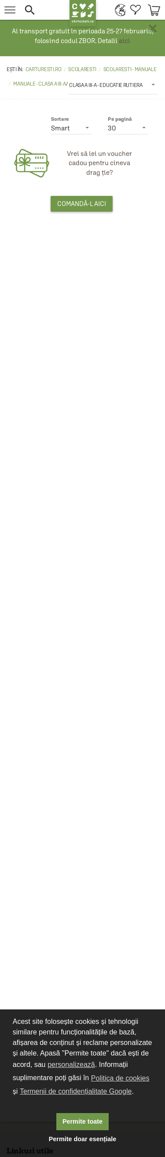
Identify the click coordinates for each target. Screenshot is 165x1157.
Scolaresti (82, 69)
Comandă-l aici (81, 203)
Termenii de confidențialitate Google (76, 1091)
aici (124, 40)
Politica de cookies (120, 1078)
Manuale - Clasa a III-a (39, 84)
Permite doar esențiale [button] (83, 1139)
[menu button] (10, 10)
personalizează (71, 1064)
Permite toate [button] (82, 1121)
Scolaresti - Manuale (130, 69)
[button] (42, 10)
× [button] (152, 28)
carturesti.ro (44, 69)
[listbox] (112, 84)
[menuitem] (118, 10)
